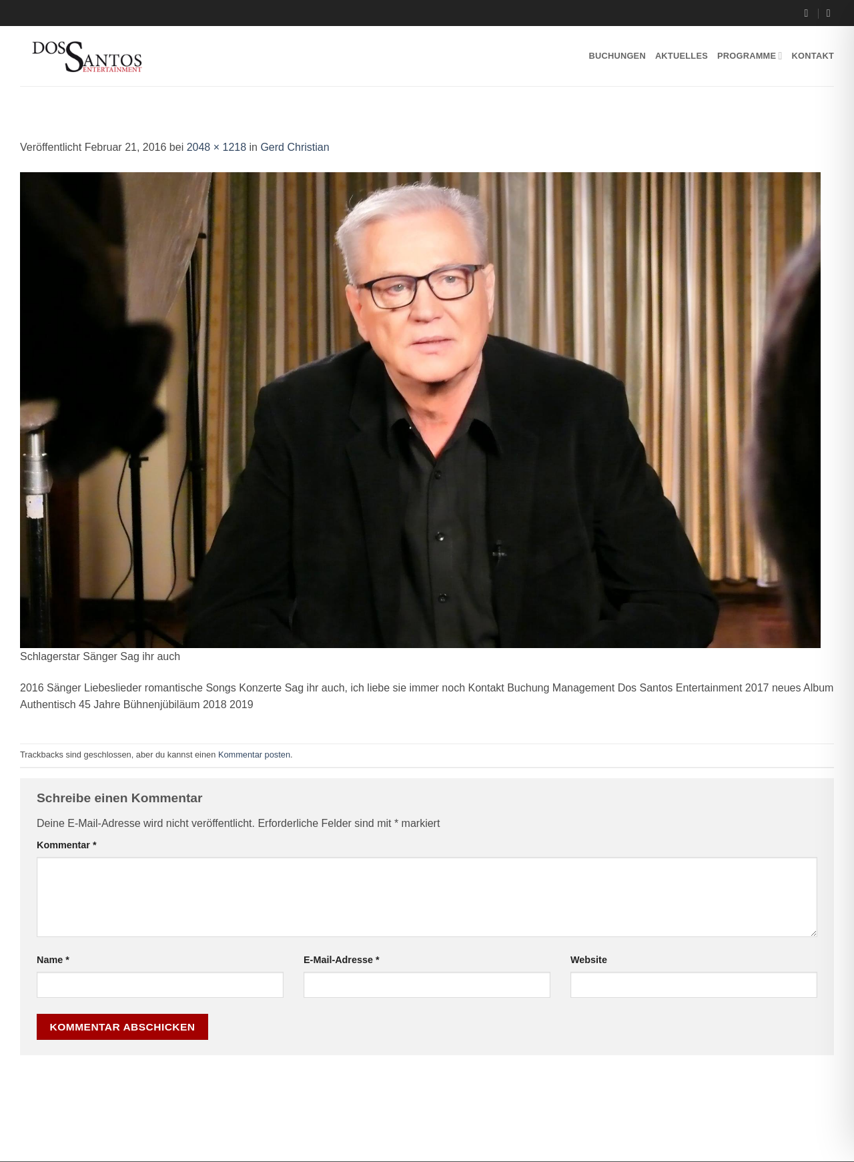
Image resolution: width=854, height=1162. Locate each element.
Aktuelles (681, 56)
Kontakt (813, 56)
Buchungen (616, 56)
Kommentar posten (254, 755)
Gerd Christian (294, 147)
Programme (750, 55)
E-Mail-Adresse (342, 959)
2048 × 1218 (216, 147)
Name (53, 959)
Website (588, 959)
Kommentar (67, 845)
